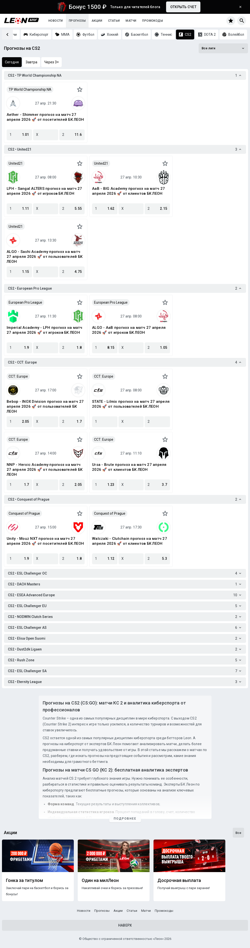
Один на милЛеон (100, 880)
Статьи (114, 20)
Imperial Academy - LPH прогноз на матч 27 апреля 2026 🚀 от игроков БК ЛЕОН (44, 330)
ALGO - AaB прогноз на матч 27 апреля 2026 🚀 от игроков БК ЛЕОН (129, 330)
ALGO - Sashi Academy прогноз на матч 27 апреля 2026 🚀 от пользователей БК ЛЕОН (44, 256)
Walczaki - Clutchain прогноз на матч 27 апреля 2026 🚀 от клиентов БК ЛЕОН (129, 541)
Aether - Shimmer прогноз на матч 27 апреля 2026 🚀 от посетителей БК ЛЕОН (45, 117)
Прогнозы (77, 20)
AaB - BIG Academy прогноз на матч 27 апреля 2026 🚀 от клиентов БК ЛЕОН (128, 191)
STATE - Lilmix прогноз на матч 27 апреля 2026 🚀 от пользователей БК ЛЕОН (131, 404)
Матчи (131, 20)
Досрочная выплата (179, 880)
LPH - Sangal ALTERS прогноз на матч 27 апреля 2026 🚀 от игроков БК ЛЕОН (44, 191)
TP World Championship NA (30, 89)
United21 (16, 163)
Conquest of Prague (24, 513)
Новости (55, 20)
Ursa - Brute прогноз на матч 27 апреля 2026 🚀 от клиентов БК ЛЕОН (129, 467)
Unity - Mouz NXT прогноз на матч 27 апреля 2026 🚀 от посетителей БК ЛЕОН (45, 541)
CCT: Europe (18, 376)
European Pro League (25, 302)
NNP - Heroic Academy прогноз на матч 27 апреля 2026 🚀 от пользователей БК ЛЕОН (44, 469)
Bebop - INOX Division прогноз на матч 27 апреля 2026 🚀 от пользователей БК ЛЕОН (45, 406)
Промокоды (152, 20)
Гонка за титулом (24, 880)
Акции (97, 20)
